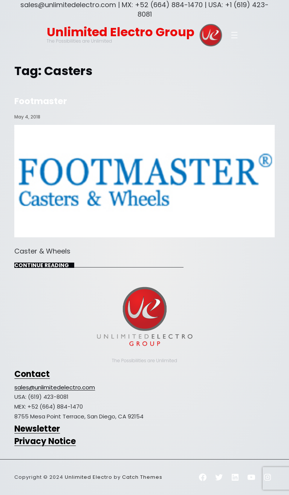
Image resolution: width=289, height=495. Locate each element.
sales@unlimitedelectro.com (54, 387)
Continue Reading (41, 265)
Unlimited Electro (88, 477)
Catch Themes (142, 477)
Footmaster (40, 101)
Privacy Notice (45, 441)
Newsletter (37, 429)
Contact (32, 374)
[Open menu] (234, 35)
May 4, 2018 (27, 117)
